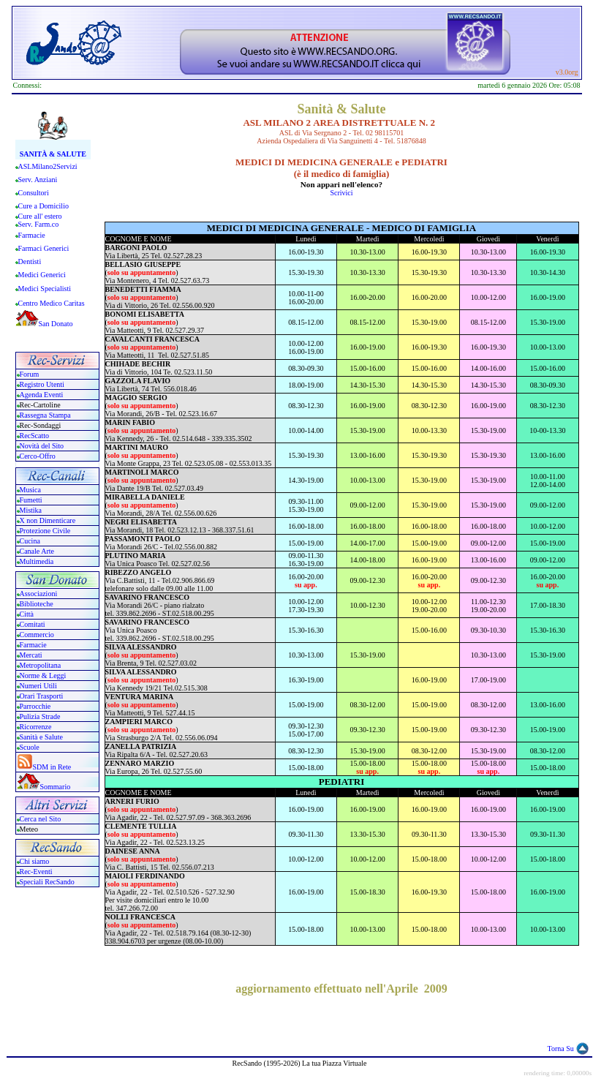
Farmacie (33, 645)
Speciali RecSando (47, 882)
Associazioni (39, 594)
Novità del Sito (42, 446)
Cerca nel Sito (40, 819)
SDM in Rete (52, 767)
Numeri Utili (39, 686)
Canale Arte (37, 551)
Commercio (37, 635)
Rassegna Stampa (45, 415)
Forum (29, 374)
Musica (30, 490)
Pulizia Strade (40, 716)
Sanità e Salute (41, 737)
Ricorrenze (36, 727)
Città (27, 614)
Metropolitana (40, 665)
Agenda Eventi (42, 395)
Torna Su (561, 1049)
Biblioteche (36, 604)
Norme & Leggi (43, 675)
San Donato (56, 324)
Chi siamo (35, 861)
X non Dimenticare (48, 520)
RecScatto (35, 436)
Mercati (31, 655)
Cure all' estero (40, 216)
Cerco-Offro (38, 456)
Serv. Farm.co (38, 224)
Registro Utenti (42, 384)
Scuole (29, 747)
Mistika (31, 510)
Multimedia (37, 561)
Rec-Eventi (36, 871)
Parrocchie (35, 706)
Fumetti (31, 500)
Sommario (55, 787)
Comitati (32, 624)
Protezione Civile (45, 531)
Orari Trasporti (42, 696)
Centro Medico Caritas (51, 303)
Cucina (30, 541)
